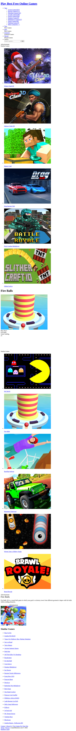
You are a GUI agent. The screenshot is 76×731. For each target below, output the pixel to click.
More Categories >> (14, 24)
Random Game (5, 729)
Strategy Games (13, 18)
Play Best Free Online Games (19, 3)
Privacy (7, 728)
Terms (2, 728)
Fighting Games (13, 23)
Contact (3, 726)
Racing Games (14, 11)
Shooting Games (14, 13)
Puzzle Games (14, 16)
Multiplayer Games (15, 19)
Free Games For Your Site (20, 726)
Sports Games (13, 21)
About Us (9, 726)
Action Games (14, 10)
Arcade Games (14, 14)
